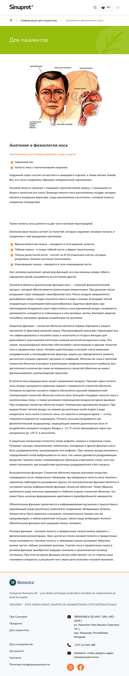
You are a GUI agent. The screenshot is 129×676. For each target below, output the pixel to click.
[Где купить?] (16, 651)
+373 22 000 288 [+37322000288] (84, 645)
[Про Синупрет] (18, 617)
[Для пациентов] (19, 630)
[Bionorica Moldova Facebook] (81, 667)
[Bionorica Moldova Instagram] (71, 667)
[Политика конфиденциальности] (29, 665)
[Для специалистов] (21, 644)
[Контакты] (15, 658)
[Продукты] (15, 623)
